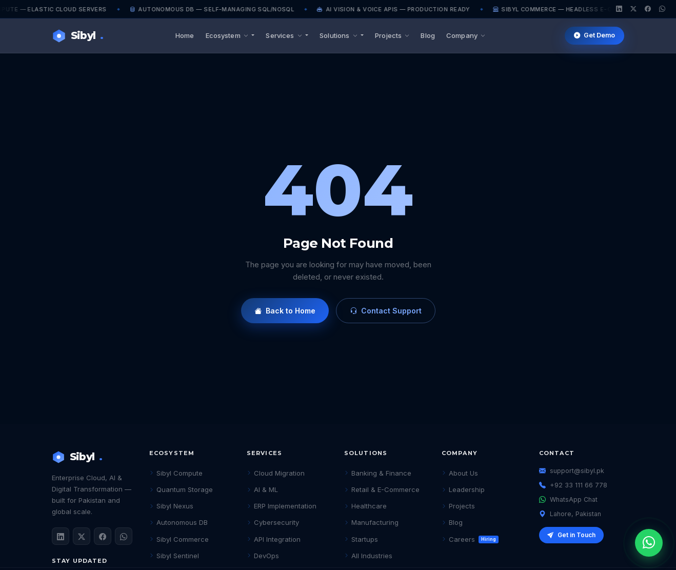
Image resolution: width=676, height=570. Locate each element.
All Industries (368, 556)
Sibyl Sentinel (174, 556)
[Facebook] (647, 9)
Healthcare (365, 506)
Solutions (339, 35)
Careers (470, 539)
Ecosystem (228, 35)
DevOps (263, 556)
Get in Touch (571, 535)
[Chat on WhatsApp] (649, 543)
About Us (460, 473)
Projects (392, 35)
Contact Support (386, 311)
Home (184, 35)
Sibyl (77, 456)
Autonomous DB (178, 522)
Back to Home (284, 311)
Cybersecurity (273, 522)
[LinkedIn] (619, 9)
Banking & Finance (377, 473)
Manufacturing (371, 522)
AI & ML (262, 489)
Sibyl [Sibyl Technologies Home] (77, 35)
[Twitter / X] (81, 536)
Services (284, 35)
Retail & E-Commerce (382, 489)
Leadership (463, 489)
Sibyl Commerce (179, 539)
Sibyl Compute (176, 473)
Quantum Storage (181, 489)
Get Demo (594, 35)
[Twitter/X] (633, 9)
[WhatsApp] (662, 9)
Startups (361, 539)
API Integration (274, 539)
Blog (428, 35)
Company (465, 35)
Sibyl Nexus (171, 506)
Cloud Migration (276, 473)
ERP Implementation (281, 506)
